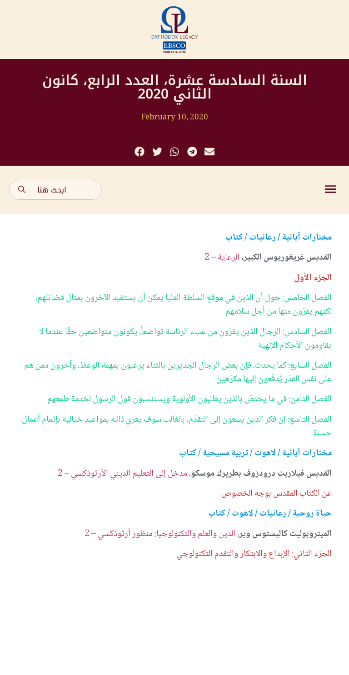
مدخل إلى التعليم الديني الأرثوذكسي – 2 (122, 474)
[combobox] (55, 190)
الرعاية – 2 (221, 258)
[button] (140, 152)
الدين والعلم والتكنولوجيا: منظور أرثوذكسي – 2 (160, 534)
